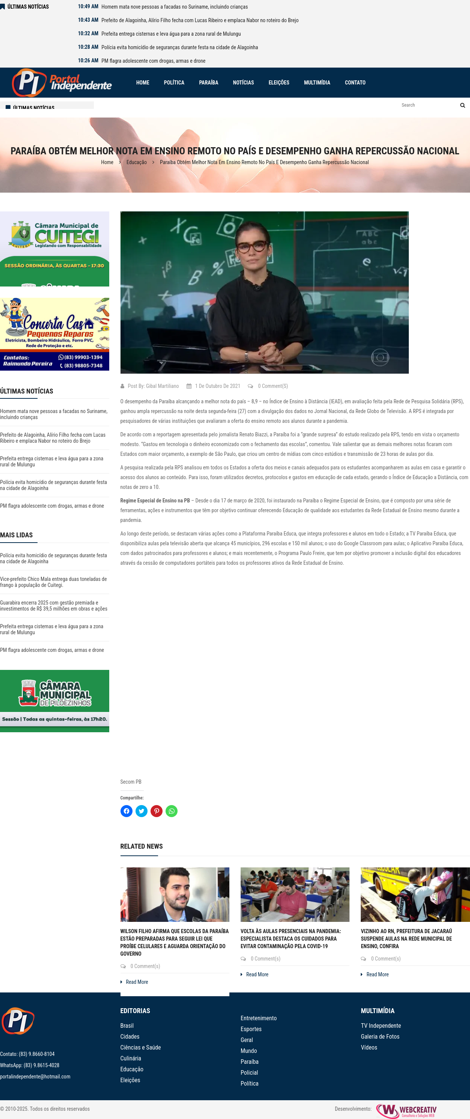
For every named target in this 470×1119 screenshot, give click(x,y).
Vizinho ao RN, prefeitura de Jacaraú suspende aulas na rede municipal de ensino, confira (406, 938)
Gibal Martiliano (162, 386)
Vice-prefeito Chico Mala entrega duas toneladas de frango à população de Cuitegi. (53, 582)
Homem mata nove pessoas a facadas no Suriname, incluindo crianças (174, 7)
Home (107, 162)
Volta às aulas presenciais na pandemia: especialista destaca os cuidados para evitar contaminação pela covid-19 (291, 938)
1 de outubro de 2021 (214, 386)
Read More (134, 982)
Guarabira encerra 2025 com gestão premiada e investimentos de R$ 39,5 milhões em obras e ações (53, 606)
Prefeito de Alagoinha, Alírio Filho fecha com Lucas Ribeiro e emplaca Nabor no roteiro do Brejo (199, 20)
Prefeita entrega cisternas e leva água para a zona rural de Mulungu (171, 34)
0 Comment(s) (268, 386)
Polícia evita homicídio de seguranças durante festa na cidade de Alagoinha (179, 47)
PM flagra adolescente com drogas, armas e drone (153, 61)
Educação (137, 162)
